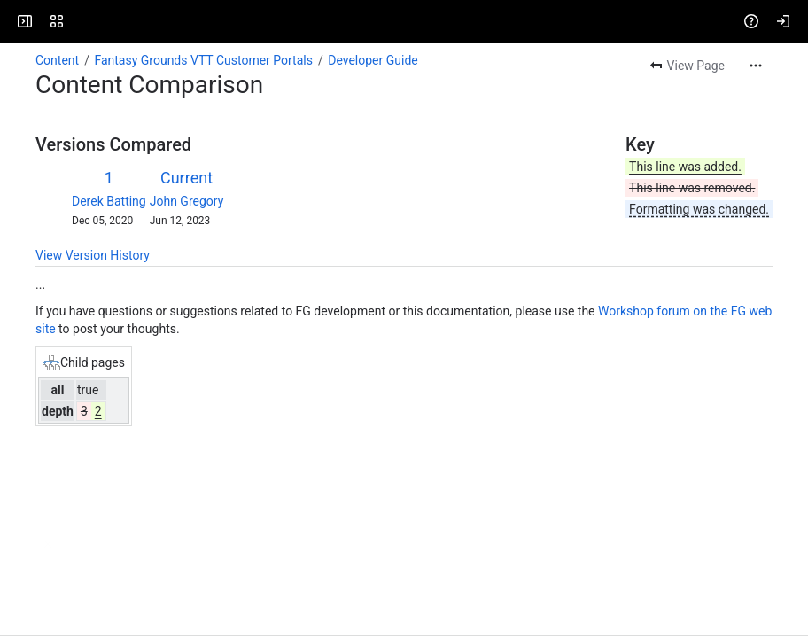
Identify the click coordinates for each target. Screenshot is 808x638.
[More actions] (756, 65)
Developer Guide (373, 60)
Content (57, 60)
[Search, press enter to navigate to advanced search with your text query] (407, 21)
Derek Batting (109, 201)
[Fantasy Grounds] (81, 21)
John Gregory (187, 201)
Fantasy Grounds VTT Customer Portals (203, 60)
